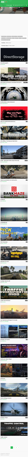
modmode (4, 200)
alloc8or (3, 64)
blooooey (3, 301)
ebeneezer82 (4, 360)
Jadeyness (4, 341)
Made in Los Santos (5, 454)
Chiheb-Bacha (4, 103)
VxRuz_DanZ (4, 142)
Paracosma (4, 262)
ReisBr (3, 419)
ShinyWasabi (4, 223)
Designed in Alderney (5, 453)
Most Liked (8, 45)
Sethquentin (4, 181)
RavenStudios (4, 161)
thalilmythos (4, 83)
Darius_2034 (4, 282)
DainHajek (4, 122)
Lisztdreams (4, 399)
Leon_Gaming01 (5, 321)
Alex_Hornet (4, 243)
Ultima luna (6, 42)
